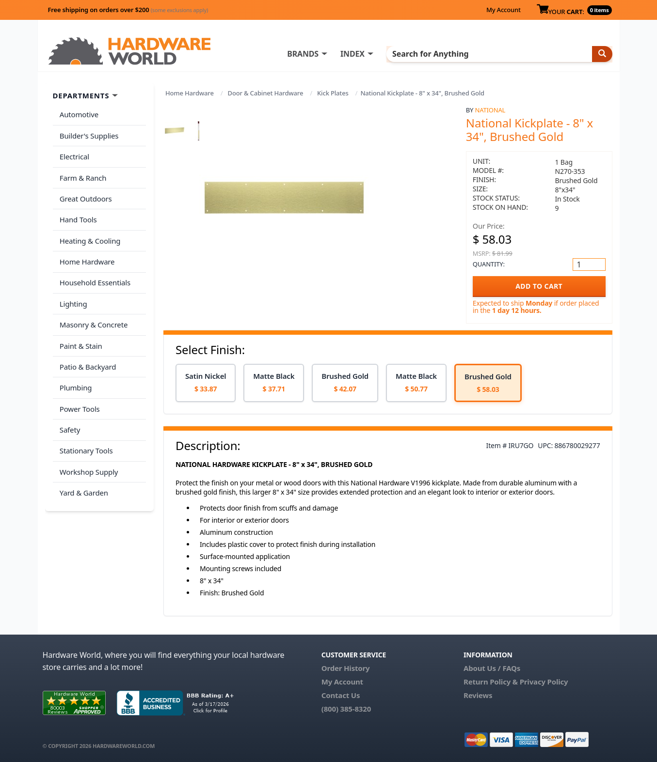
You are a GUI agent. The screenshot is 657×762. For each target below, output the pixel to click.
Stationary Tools (85, 420)
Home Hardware (189, 93)
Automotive (78, 114)
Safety (69, 400)
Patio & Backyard (87, 343)
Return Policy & (491, 681)
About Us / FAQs (492, 668)
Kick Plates (333, 93)
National (490, 110)
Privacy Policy (544, 681)
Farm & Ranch (82, 171)
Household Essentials (94, 267)
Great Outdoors (85, 190)
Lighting (72, 286)
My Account (503, 9)
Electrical (73, 152)
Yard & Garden (83, 458)
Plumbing (75, 362)
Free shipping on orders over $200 (128, 9)
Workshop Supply (88, 439)
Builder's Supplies (88, 133)
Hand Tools (77, 209)
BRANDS (325, 53)
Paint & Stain (80, 324)
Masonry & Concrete (93, 305)
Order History (345, 668)
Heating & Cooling (89, 228)
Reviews (478, 695)
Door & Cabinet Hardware (266, 93)
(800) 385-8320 (346, 709)
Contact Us (340, 695)
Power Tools (79, 382)
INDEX (375, 53)
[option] (206, 383)
